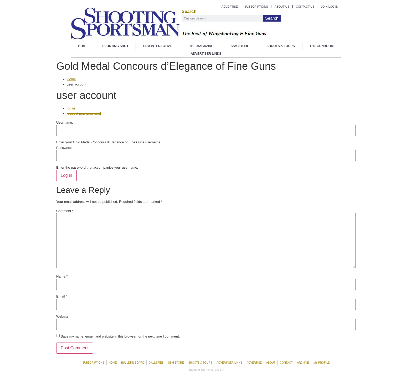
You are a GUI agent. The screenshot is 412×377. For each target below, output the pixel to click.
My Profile (321, 362)
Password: (64, 147)
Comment (64, 211)
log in (71, 108)
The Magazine (202, 46)
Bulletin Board (132, 362)
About (270, 362)
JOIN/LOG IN (329, 6)
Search (272, 18)
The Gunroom (321, 46)
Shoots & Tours (280, 46)
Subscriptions (93, 362)
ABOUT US (282, 6)
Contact (286, 362)
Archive (303, 362)
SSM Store (241, 46)
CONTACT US (305, 6)
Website (62, 316)
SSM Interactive (158, 46)
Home (83, 46)
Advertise (254, 362)
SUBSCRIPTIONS (256, 6)
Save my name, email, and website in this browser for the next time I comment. (120, 336)
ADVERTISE (230, 6)
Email (61, 296)
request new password (84, 113)
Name (62, 276)
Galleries (156, 362)
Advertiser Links (206, 54)
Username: (64, 122)
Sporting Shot (115, 46)
